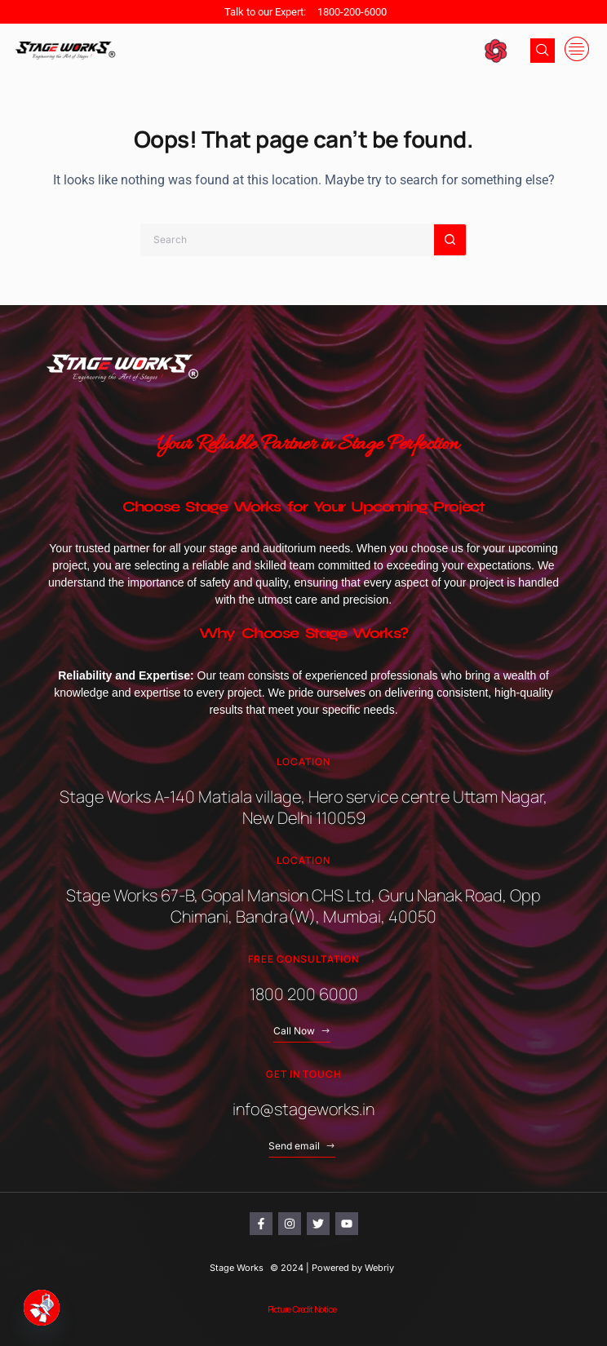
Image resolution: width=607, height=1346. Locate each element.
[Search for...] (287, 240)
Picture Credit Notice (302, 1309)
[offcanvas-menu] (577, 50)
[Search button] (450, 240)
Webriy (379, 1267)
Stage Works (237, 1267)
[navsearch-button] (542, 50)
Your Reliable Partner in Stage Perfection (308, 445)
